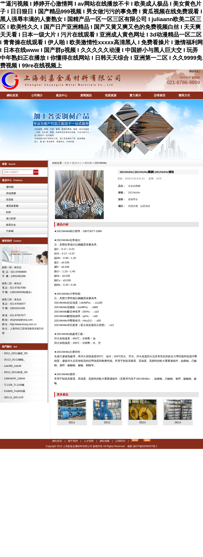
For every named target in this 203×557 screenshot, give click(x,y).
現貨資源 (110, 95)
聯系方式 (184, 95)
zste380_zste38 (12, 366)
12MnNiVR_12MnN (14, 378)
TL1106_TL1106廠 (14, 384)
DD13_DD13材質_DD (16, 372)
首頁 (66, 163)
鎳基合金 (11, 224)
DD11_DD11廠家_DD (16, 353)
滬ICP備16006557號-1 (145, 446)
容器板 (9, 199)
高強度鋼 (11, 193)
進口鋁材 (11, 218)
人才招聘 (89, 441)
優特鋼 (9, 187)
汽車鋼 (9, 231)
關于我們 (73, 441)
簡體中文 (194, 71)
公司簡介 (37, 95)
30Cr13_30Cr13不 (14, 397)
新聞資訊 (86, 95)
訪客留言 (159, 95)
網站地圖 (104, 441)
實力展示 (135, 95)
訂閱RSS (120, 441)
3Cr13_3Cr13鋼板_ (14, 359)
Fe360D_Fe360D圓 (14, 391)
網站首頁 (12, 95)
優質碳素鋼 (12, 205)
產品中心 (61, 95)
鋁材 (8, 212)
